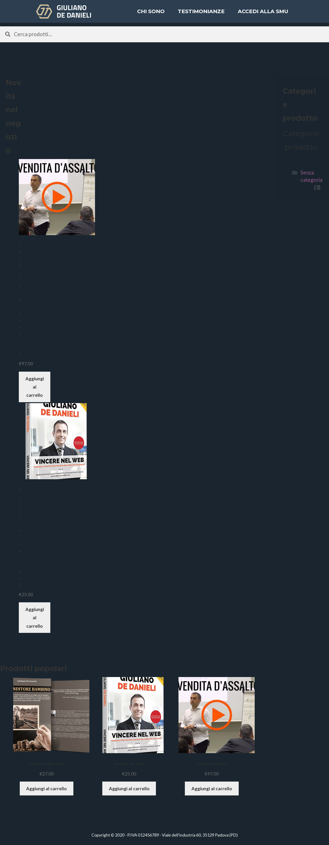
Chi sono (151, 15)
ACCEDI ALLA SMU (263, 15)
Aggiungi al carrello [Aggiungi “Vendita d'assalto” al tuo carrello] (34, 387)
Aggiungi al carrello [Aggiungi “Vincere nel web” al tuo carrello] (34, 618)
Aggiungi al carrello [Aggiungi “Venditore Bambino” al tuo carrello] (46, 788)
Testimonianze (201, 15)
